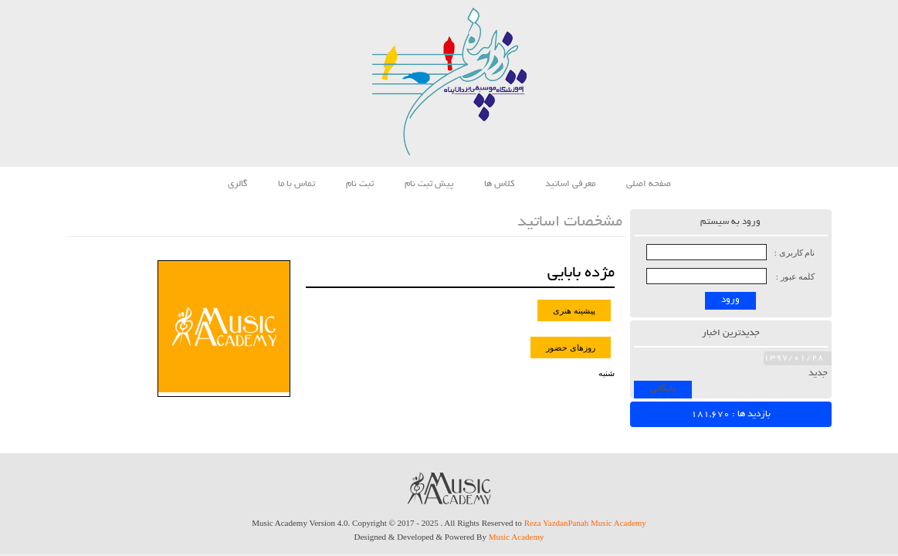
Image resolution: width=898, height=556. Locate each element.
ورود (730, 300)
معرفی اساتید (570, 184)
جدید (818, 373)
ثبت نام (360, 184)
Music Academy (516, 536)
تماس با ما (296, 184)
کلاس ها (499, 184)
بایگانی (663, 389)
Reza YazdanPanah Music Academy (585, 522)
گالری (237, 184)
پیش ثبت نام (429, 184)
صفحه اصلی (648, 184)
